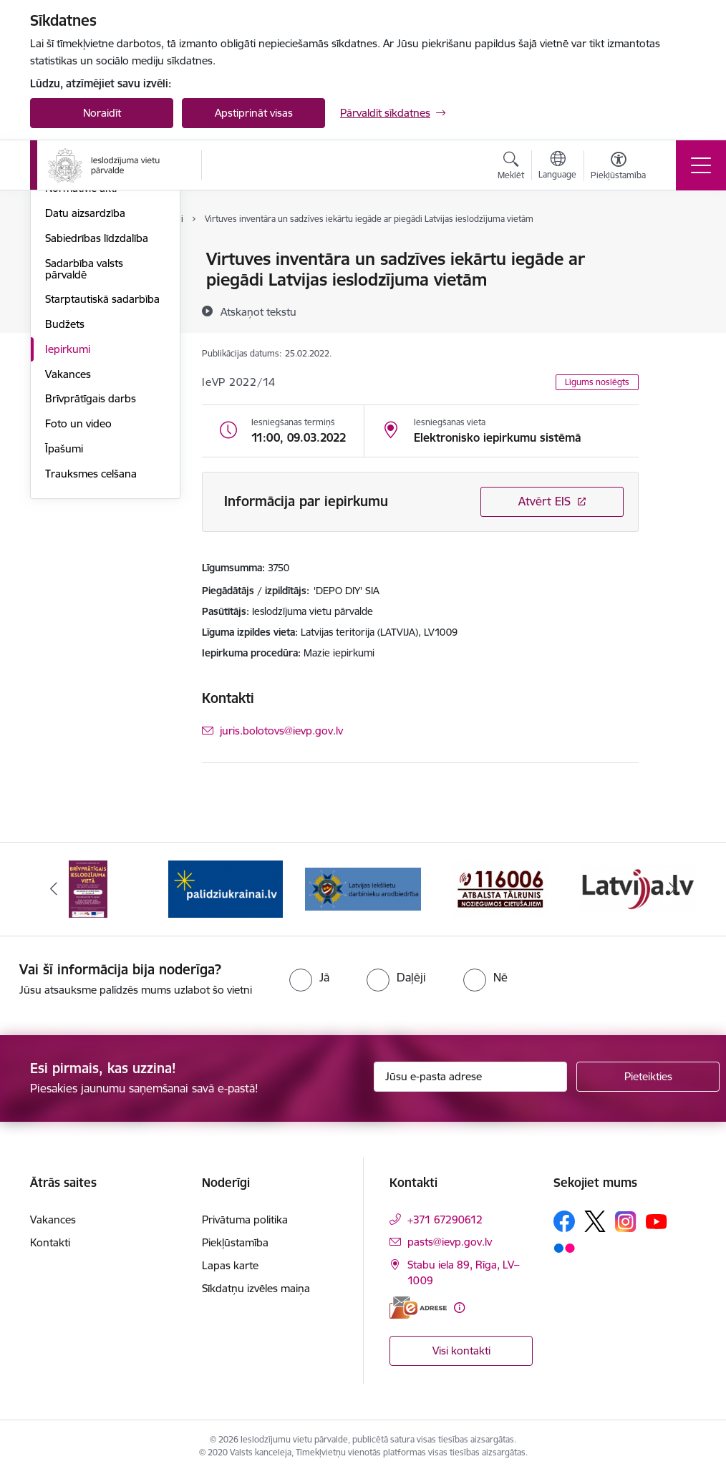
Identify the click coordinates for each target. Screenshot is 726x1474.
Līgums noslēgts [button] (597, 382)
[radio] (309, 977)
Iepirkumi (67, 520)
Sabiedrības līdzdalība (96, 409)
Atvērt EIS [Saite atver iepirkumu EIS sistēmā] (544, 501)
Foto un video (78, 594)
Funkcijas (67, 309)
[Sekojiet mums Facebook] (564, 1221)
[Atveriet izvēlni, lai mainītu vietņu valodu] (557, 166)
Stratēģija (67, 334)
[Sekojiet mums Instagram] (626, 1221)
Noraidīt (102, 113)
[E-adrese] (418, 1307)
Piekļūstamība (235, 1242)
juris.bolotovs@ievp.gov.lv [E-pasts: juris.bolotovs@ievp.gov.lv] (281, 730)
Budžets (64, 495)
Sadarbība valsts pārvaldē (84, 439)
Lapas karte (230, 1265)
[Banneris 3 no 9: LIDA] (363, 888)
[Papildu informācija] (459, 1307)
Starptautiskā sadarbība (102, 470)
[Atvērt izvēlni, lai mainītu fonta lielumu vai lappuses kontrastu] (618, 167)
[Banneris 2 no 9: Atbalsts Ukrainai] (225, 888)
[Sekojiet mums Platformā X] (595, 1221)
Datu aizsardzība (85, 384)
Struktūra (68, 284)
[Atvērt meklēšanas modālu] (510, 167)
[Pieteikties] (648, 1077)
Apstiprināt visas (254, 113)
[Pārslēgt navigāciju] (701, 165)
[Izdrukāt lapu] (676, 253)
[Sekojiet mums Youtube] (656, 1220)
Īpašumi (64, 619)
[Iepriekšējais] (53, 889)
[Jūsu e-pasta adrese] (470, 1077)
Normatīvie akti (81, 360)
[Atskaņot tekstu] (258, 311)
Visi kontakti (461, 1350)
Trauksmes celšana (91, 644)
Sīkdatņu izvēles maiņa (256, 1288)
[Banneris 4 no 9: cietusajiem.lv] (500, 888)
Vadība (61, 260)
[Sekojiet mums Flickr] (564, 1247)
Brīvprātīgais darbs (90, 570)
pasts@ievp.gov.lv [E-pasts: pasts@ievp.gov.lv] (449, 1241)
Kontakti (50, 1242)
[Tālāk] (672, 889)
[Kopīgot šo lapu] (676, 288)
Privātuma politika (245, 1219)
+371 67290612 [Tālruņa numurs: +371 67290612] (445, 1219)
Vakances (68, 545)
